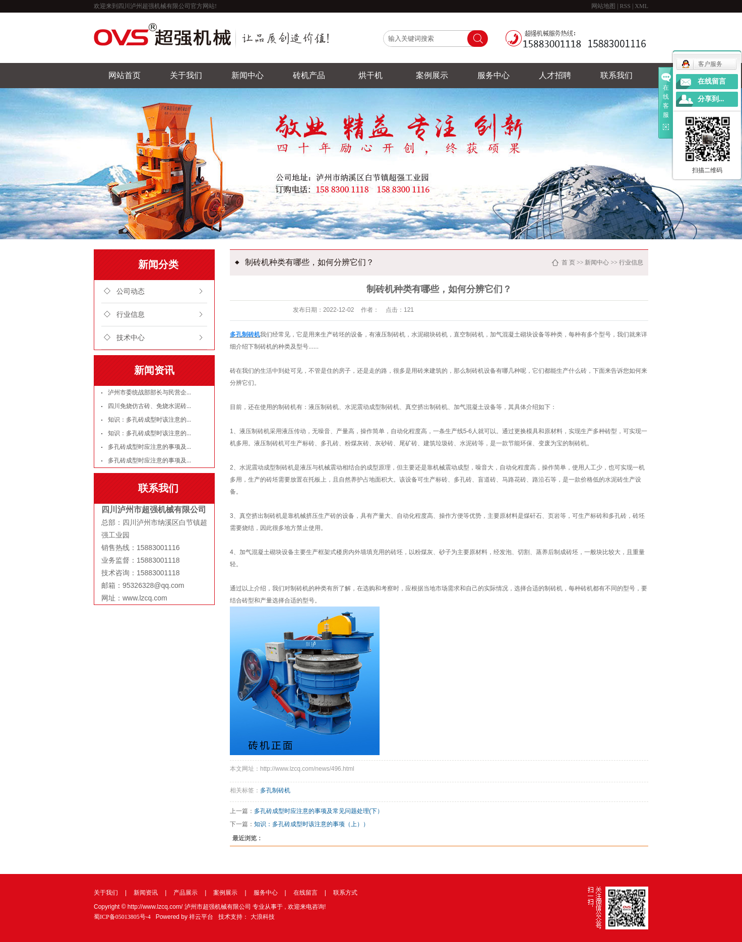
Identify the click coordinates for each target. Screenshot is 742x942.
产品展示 (185, 892)
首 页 (568, 262)
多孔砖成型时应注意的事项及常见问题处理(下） (318, 811)
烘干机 (370, 75)
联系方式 (345, 892)
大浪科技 (263, 916)
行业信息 (130, 314)
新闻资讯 (146, 892)
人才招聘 (555, 75)
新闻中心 (247, 75)
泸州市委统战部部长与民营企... (149, 392)
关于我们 (186, 75)
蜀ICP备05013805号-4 (122, 916)
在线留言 (305, 892)
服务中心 (493, 75)
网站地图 (604, 6)
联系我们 (616, 75)
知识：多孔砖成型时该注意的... (149, 419)
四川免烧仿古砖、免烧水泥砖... (149, 406)
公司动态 (130, 291)
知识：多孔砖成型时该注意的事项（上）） (311, 824)
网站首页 (124, 75)
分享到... (711, 99)
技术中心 (130, 338)
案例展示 (432, 75)
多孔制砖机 (275, 790)
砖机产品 (309, 75)
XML (641, 6)
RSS (625, 6)
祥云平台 (201, 916)
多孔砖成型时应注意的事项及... (149, 446)
